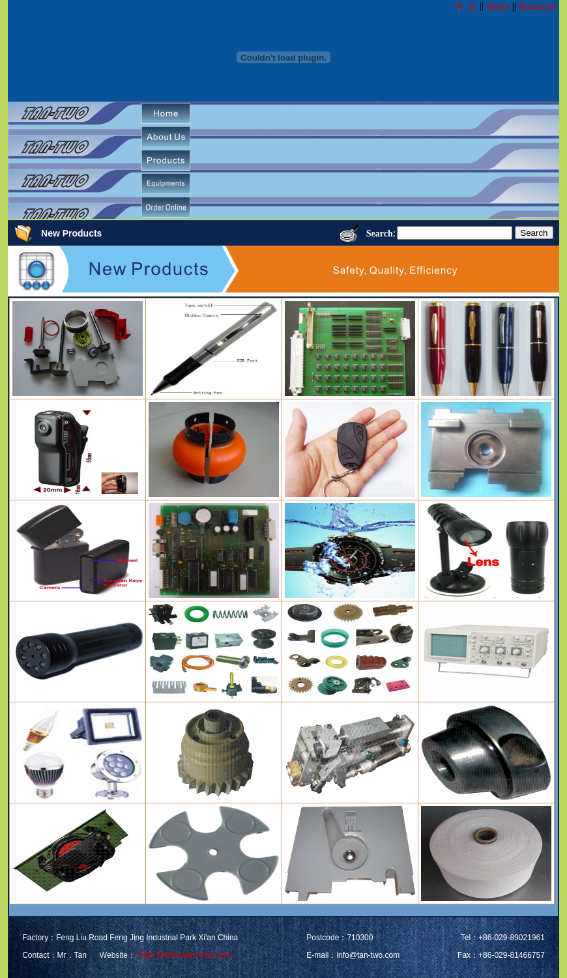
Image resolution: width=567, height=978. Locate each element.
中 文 (465, 7)
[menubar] (170, 160)
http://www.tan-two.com (184, 954)
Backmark (538, 7)
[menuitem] (166, 113)
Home (498, 7)
